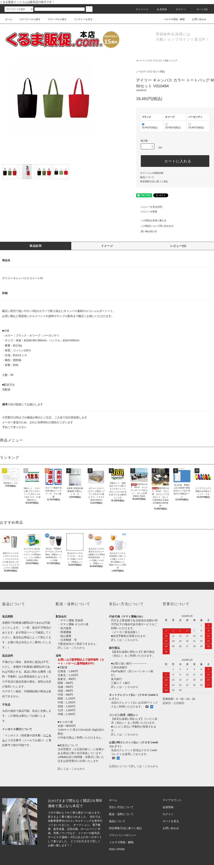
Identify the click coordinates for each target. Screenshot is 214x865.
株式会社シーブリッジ (86, 845)
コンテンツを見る (80, 19)
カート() (200, 9)
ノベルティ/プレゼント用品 (157, 60)
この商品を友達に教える (151, 220)
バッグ (174, 60)
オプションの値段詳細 (151, 173)
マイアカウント (172, 800)
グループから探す (55, 19)
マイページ (139, 9)
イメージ (107, 245)
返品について (147, 177)
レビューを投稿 (146, 211)
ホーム (8, 19)
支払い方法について (121, 807)
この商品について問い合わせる (154, 226)
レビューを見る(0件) (149, 206)
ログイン (178, 9)
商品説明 (36, 245)
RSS (112, 849)
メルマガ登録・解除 (172, 19)
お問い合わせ (197, 19)
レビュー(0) (178, 245)
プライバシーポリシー (122, 835)
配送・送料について (121, 814)
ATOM (120, 849)
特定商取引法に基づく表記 (154, 181)
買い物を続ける (146, 231)
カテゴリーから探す (28, 19)
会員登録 (159, 9)
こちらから (78, 647)
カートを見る (171, 821)
